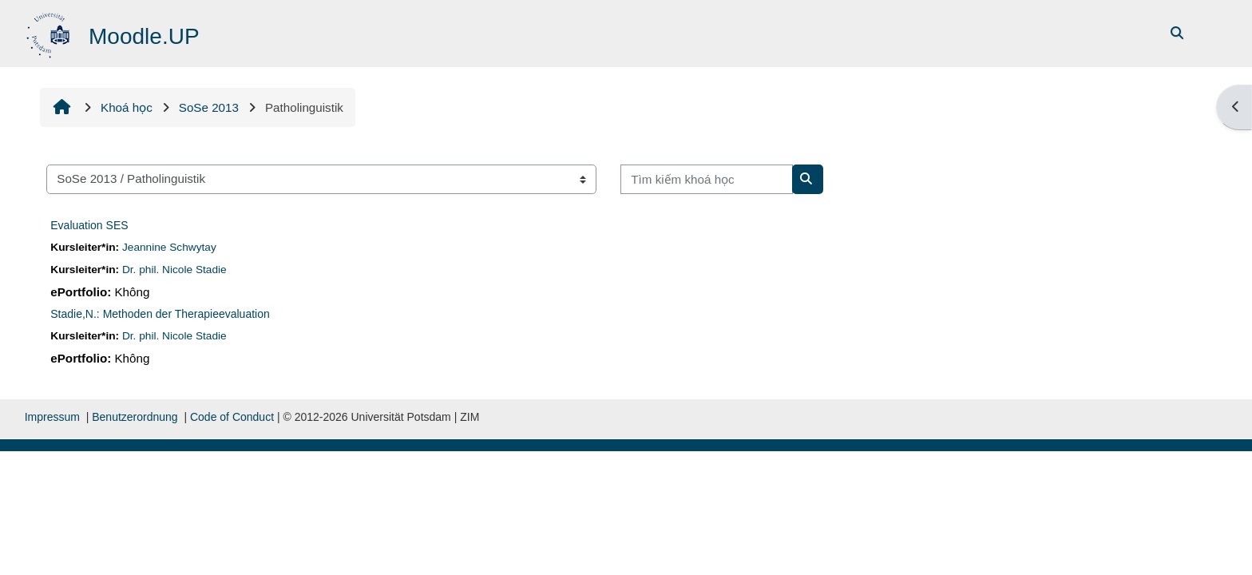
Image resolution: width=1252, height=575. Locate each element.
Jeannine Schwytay (169, 247)
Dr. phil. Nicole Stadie (174, 270)
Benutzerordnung (134, 416)
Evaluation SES (89, 225)
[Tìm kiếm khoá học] (706, 179)
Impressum (52, 416)
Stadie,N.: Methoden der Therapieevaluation (159, 313)
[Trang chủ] (50, 32)
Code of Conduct (232, 416)
